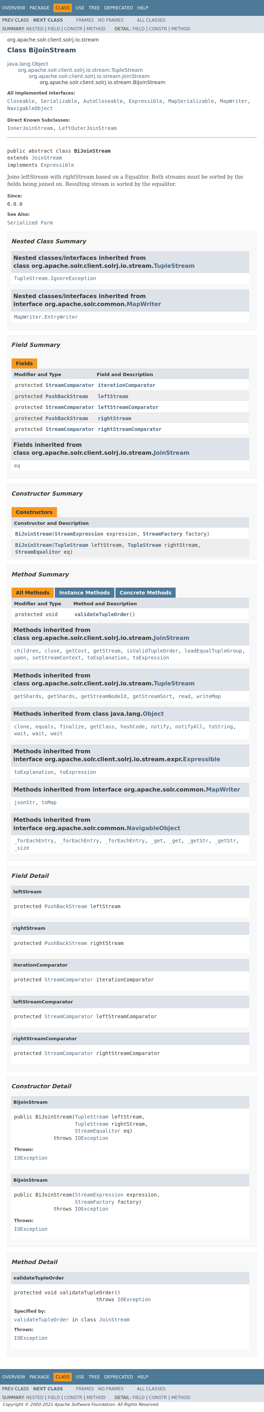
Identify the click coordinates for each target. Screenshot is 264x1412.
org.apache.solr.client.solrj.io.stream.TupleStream (80, 70)
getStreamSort (152, 696)
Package (39, 7)
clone (21, 726)
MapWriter (233, 101)
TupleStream (174, 265)
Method (96, 28)
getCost (76, 651)
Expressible (145, 101)
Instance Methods (84, 593)
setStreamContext (56, 658)
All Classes (151, 20)
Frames (85, 20)
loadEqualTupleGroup (213, 651)
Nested (34, 28)
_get (157, 841)
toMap (49, 802)
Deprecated (118, 7)
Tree (94, 7)
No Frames (111, 20)
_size (21, 848)
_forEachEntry (34, 841)
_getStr (197, 841)
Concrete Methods (146, 593)
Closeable (21, 101)
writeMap (209, 696)
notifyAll (189, 726)
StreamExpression (79, 534)
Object (153, 713)
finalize (72, 726)
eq (17, 466)
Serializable (59, 101)
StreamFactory (162, 534)
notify (160, 726)
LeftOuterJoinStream (87, 128)
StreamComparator (69, 385)
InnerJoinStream (30, 128)
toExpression (151, 658)
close (52, 651)
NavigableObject (30, 108)
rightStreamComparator (130, 429)
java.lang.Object (27, 64)
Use (80, 7)
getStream (106, 651)
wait (20, 733)
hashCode (132, 726)
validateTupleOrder (102, 614)
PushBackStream (66, 396)
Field (54, 28)
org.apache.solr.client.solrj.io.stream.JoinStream (89, 76)
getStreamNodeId (103, 696)
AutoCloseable (103, 101)
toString (221, 726)
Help (143, 7)
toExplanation (107, 658)
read (184, 696)
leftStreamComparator (128, 407)
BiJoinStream (33, 534)
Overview (13, 7)
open (20, 658)
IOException (92, 1138)
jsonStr (24, 802)
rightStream (114, 418)
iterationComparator (126, 385)
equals (44, 726)
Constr (73, 28)
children (26, 651)
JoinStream (46, 158)
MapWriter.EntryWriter (46, 317)
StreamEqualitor (38, 552)
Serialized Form (30, 223)
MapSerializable (191, 101)
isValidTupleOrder (152, 651)
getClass (102, 726)
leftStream (113, 396)
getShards (27, 696)
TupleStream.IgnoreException (55, 278)
